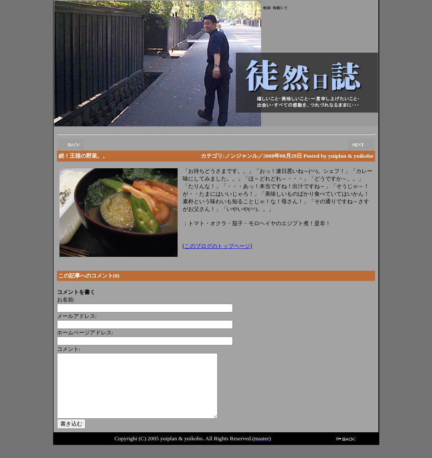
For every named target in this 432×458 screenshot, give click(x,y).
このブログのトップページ (217, 246)
